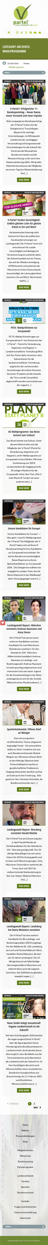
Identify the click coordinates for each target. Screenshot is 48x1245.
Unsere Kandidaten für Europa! (24, 528)
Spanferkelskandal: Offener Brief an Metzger (24, 731)
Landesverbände (25, 1175)
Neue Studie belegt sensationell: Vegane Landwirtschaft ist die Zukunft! (24, 1026)
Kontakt (25, 1201)
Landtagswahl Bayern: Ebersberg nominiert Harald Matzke (24, 831)
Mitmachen (25, 1155)
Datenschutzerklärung (25, 1212)
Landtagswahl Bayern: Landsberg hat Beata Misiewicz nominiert (24, 928)
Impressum (25, 1218)
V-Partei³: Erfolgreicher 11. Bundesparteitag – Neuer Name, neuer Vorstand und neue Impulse (24, 112)
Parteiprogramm (25, 1167)
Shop (25, 1141)
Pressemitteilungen (25, 1136)
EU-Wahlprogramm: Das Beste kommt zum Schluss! (24, 433)
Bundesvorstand (25, 1192)
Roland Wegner (38, 81)
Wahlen (25, 1130)
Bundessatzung (25, 1161)
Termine (25, 1181)
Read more (24, 179)
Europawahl (8, 404)
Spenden (25, 1187)
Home (26, 63)
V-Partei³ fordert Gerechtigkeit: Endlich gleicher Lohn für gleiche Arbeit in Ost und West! (24, 223)
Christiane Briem (38, 193)
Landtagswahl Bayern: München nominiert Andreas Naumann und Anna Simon (24, 628)
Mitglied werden (25, 1150)
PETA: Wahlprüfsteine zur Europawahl (24, 329)
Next (38, 1107)
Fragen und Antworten (25, 1206)
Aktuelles (7, 81)
